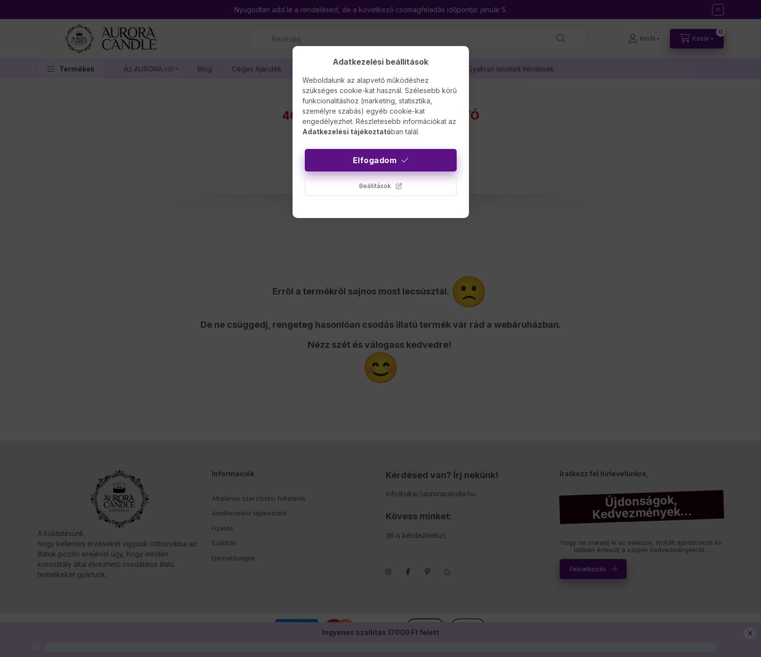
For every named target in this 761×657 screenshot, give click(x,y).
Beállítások (375, 186)
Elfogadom (375, 160)
